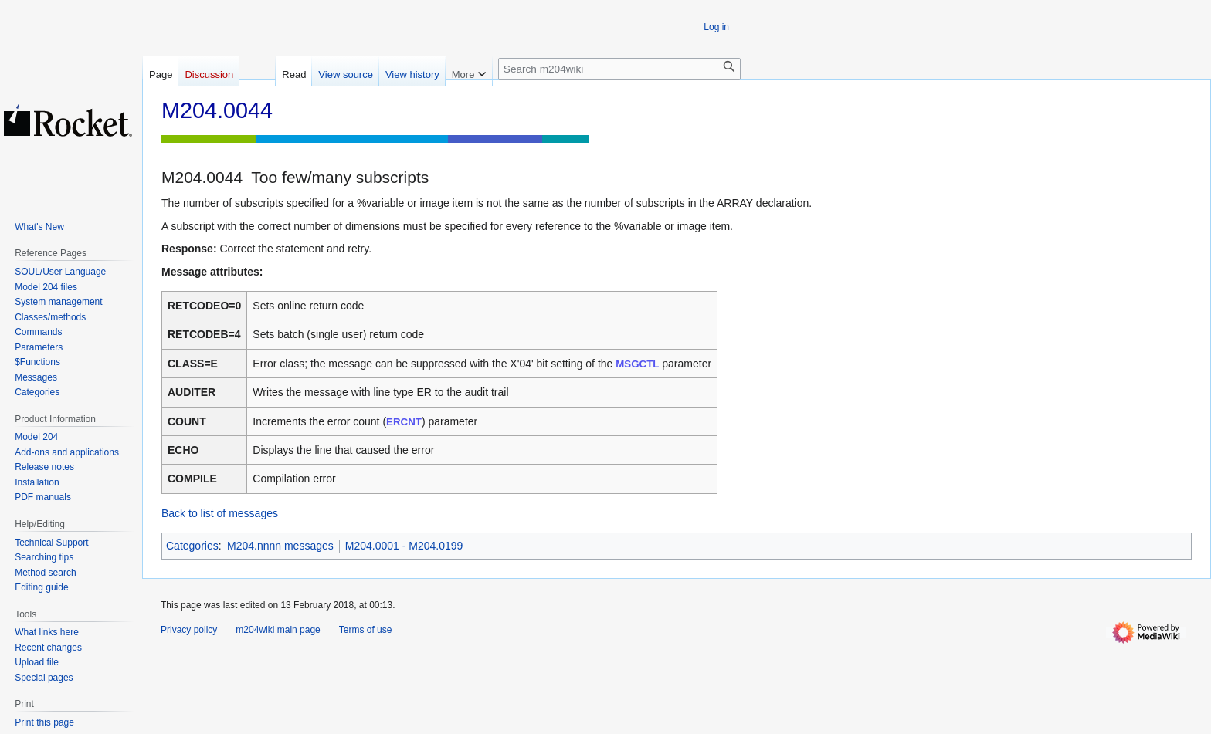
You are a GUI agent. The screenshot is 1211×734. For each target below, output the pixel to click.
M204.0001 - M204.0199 (404, 546)
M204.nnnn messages (280, 546)
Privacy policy (189, 629)
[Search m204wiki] (619, 69)
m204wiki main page (278, 629)
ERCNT (404, 422)
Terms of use (365, 629)
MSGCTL (637, 364)
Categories (192, 546)
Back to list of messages (219, 513)
